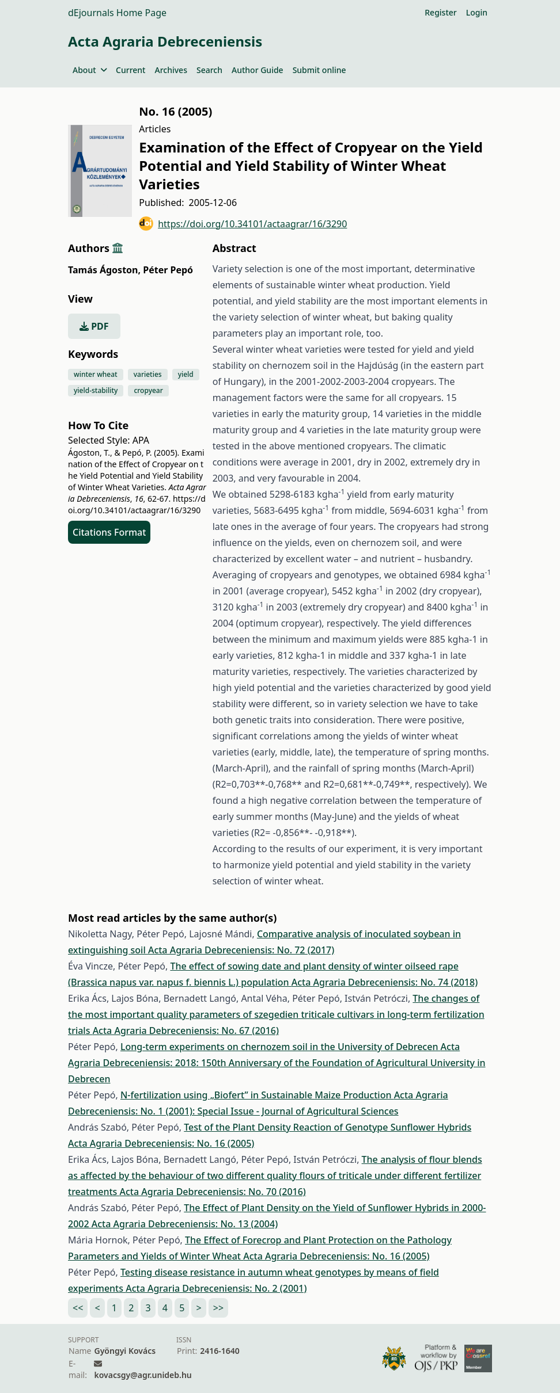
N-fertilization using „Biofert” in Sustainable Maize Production (257, 1095)
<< (78, 1308)
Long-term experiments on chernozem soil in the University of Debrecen (280, 1046)
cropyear (148, 390)
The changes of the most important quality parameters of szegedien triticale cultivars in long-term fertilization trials (276, 1014)
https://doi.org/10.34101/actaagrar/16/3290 (243, 223)
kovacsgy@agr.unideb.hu (142, 1374)
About (90, 69)
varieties (148, 374)
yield (186, 374)
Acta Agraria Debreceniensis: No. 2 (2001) (216, 1288)
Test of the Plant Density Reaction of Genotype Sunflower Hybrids (327, 1127)
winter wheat (96, 374)
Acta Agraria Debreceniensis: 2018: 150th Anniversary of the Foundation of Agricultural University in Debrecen (277, 1062)
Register (440, 12)
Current (130, 69)
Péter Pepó (168, 270)
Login (476, 12)
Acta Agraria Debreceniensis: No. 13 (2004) (185, 1224)
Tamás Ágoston (104, 270)
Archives (170, 69)
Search (209, 69)
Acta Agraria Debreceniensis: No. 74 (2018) (385, 982)
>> (218, 1308)
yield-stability (96, 390)
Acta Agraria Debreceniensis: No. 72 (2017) (241, 950)
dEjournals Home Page (117, 12)
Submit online (319, 69)
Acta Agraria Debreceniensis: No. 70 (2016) (212, 1191)
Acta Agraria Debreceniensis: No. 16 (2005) (161, 1143)
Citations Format (109, 532)
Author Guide (257, 69)
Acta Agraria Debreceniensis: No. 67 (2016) (186, 1030)
